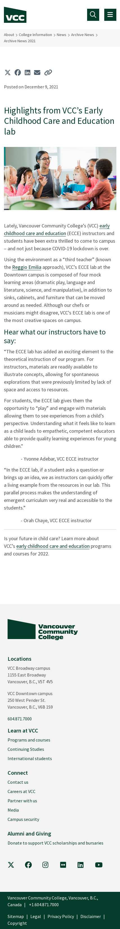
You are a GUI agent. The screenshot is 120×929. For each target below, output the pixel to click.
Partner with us (22, 800)
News (61, 34)
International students (30, 758)
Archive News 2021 (20, 40)
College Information (35, 34)
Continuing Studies (26, 749)
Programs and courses (29, 740)
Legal (35, 916)
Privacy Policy (60, 916)
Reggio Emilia (26, 267)
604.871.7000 (20, 719)
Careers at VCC (21, 791)
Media (13, 810)
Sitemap (16, 916)
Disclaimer (90, 916)
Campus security (23, 819)
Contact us (18, 782)
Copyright (17, 923)
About (9, 34)
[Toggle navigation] (93, 15)
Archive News (82, 34)
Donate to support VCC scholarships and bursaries (55, 843)
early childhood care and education (53, 546)
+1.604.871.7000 (44, 904)
